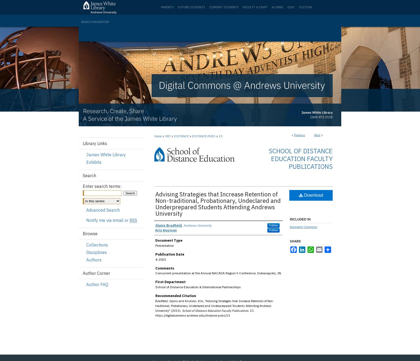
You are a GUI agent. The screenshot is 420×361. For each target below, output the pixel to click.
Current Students (223, 7)
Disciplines (96, 252)
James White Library (106, 154)
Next (317, 135)
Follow (273, 225)
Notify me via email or (111, 220)
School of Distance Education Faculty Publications (301, 159)
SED (168, 136)
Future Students (191, 7)
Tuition (305, 7)
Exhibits (94, 162)
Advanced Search (103, 210)
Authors (94, 260)
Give (290, 7)
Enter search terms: (102, 186)
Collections (97, 245)
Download (311, 195)
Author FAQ (97, 284)
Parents (167, 7)
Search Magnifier (95, 22)
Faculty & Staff (255, 7)
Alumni (277, 7)
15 (221, 136)
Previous (299, 135)
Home (158, 136)
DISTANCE (181, 136)
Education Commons (303, 227)
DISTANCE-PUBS (203, 136)
